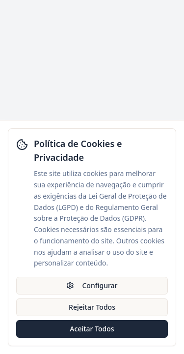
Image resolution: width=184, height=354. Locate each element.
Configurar (91, 285)
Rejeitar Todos (92, 307)
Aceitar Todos (92, 328)
